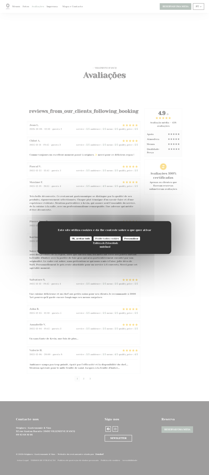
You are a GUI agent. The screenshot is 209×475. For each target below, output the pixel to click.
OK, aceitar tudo (81, 238)
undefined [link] (105, 246)
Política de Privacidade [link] (105, 243)
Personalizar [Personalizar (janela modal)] (131, 238)
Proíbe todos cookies (107, 238)
